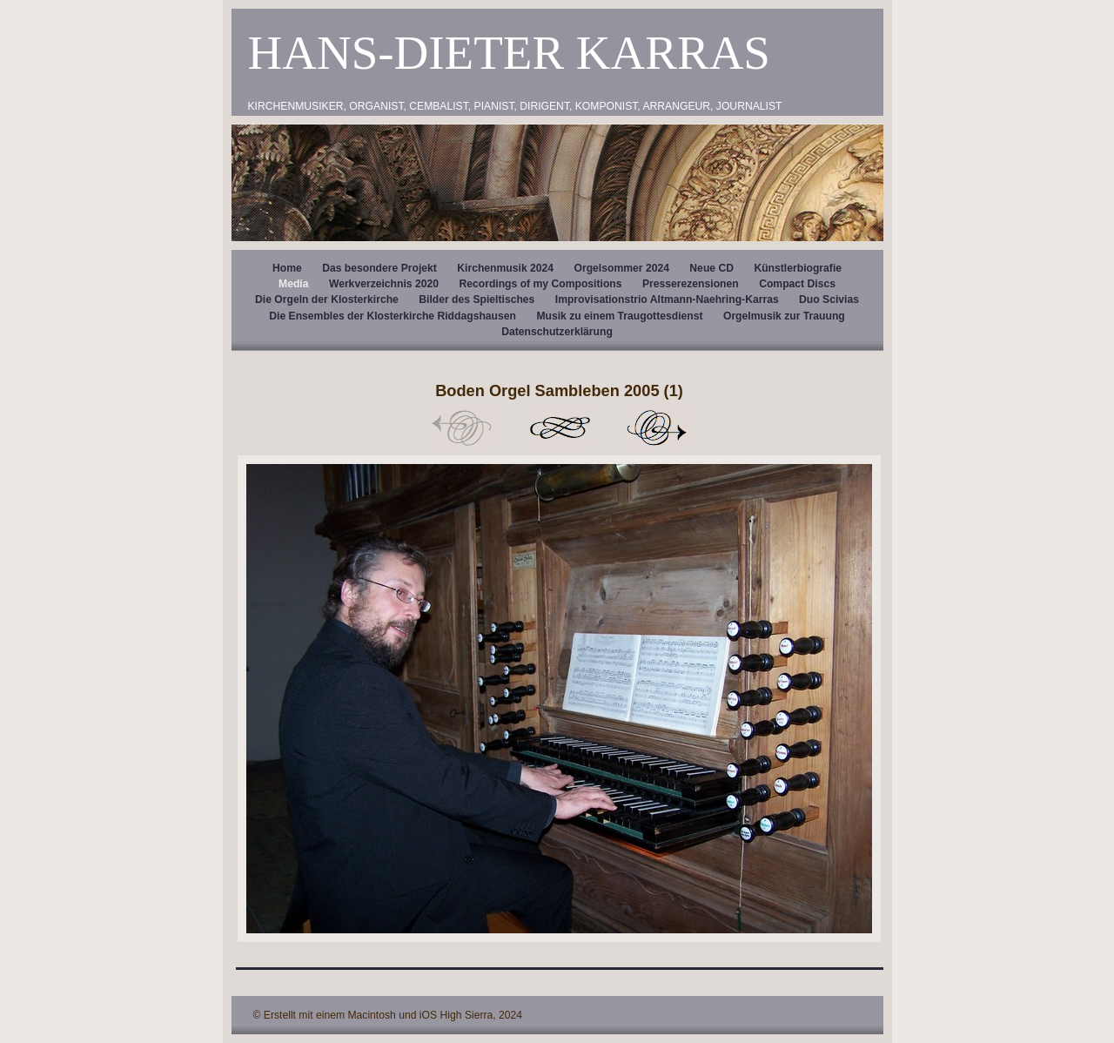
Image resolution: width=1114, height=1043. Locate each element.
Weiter (657, 427)
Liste (560, 427)
